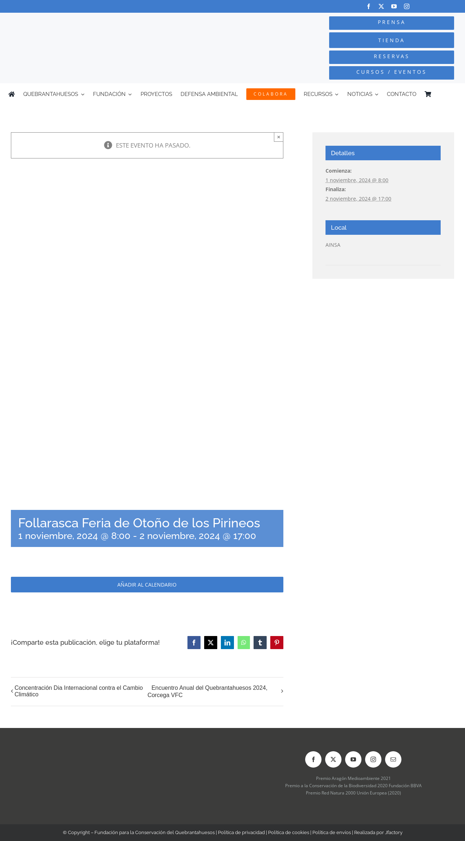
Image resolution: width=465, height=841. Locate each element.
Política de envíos (331, 832)
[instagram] (406, 6)
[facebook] (368, 6)
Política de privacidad (241, 832)
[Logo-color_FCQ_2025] (87, 23)
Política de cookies (288, 832)
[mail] (393, 759)
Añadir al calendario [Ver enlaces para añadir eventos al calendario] (147, 585)
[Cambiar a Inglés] (453, 94)
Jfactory (394, 832)
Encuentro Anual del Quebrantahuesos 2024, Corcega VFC (207, 692)
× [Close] (278, 137)
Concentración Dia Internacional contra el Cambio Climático (79, 691)
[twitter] (381, 6)
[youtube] (394, 6)
